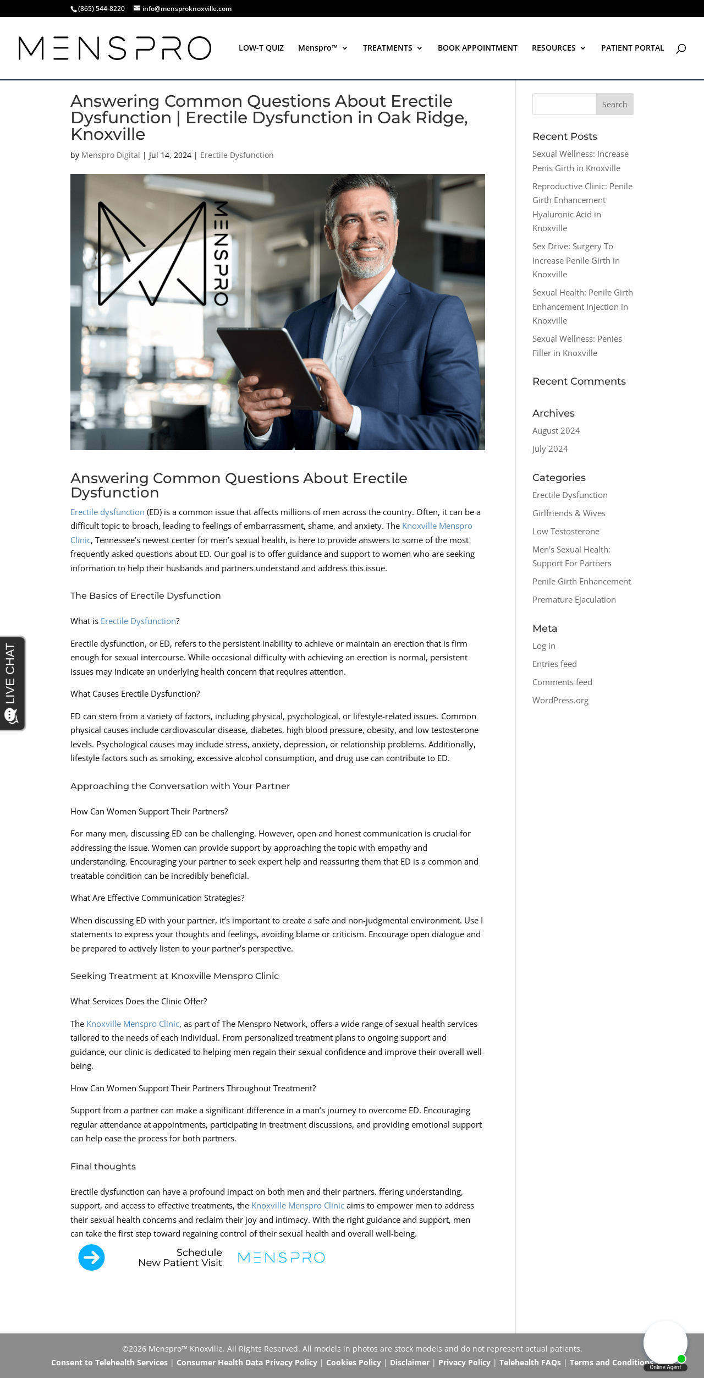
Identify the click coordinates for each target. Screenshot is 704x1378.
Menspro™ (318, 48)
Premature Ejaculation (574, 599)
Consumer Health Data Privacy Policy (247, 1362)
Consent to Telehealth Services (109, 1362)
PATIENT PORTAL (632, 48)
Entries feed (554, 663)
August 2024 (556, 430)
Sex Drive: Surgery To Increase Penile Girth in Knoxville (576, 260)
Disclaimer (410, 1362)
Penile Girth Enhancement (581, 581)
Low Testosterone (566, 531)
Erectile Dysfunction (237, 155)
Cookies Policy (353, 1362)
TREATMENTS (388, 48)
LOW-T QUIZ (261, 48)
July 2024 (550, 448)
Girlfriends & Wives (569, 512)
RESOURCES (554, 48)
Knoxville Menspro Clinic (132, 1023)
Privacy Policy (464, 1362)
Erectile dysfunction (107, 511)
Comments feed (562, 681)
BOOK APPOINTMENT (478, 48)
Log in (544, 645)
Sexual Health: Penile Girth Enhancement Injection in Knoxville (582, 306)
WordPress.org (560, 700)
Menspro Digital (110, 155)
